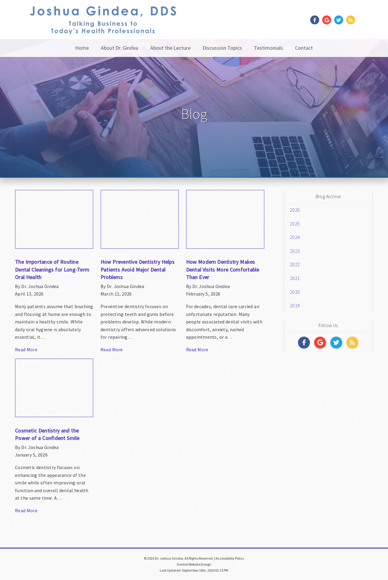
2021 (295, 278)
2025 (295, 224)
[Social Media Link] (316, 20)
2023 (295, 251)
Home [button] (82, 47)
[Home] (103, 26)
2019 (295, 305)
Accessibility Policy (230, 558)
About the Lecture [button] (170, 47)
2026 (295, 210)
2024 (295, 237)
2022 (295, 264)
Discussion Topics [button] (222, 47)
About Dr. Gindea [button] (119, 47)
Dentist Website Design (194, 564)
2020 (295, 292)
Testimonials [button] (268, 47)
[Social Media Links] (304, 343)
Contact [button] (304, 47)
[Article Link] (54, 274)
